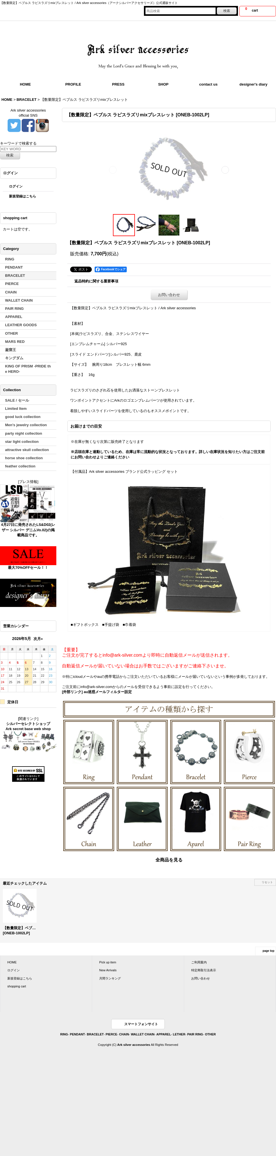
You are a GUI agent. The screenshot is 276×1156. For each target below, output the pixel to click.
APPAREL (163, 1034)
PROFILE (73, 84)
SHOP (163, 84)
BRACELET (95, 1034)
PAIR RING (195, 1034)
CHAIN (124, 1034)
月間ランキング (110, 978)
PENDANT (77, 1034)
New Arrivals (107, 970)
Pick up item (107, 962)
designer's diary (253, 84)
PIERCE (111, 1034)
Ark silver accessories (133, 1044)
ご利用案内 (199, 962)
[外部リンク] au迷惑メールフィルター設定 (97, 692)
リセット (267, 882)
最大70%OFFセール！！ (28, 567)
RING (64, 1034)
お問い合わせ (169, 295)
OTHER (210, 1034)
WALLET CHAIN (142, 1034)
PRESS (118, 84)
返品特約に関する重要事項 (96, 281)
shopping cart (16, 986)
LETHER (179, 1034)
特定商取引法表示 (203, 970)
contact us (208, 84)
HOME (25, 84)
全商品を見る (168, 859)
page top (268, 950)
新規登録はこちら (22, 196)
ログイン (16, 186)
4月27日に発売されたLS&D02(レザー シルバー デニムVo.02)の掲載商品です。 (28, 530)
